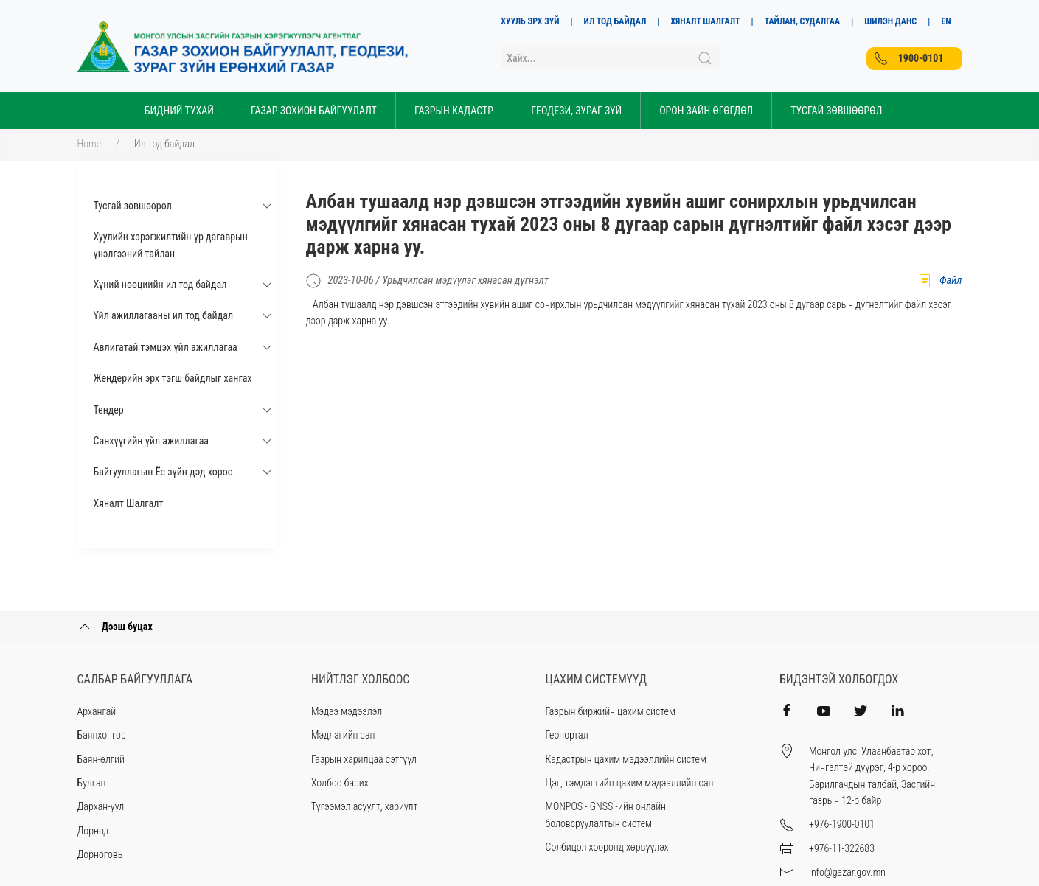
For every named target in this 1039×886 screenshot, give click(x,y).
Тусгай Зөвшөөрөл (836, 110)
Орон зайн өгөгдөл (706, 110)
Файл (939, 280)
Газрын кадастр (453, 110)
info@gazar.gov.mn (847, 872)
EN (946, 21)
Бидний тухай (179, 110)
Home (89, 144)
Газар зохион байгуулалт (314, 110)
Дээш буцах (115, 626)
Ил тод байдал (164, 144)
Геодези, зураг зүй (576, 110)
